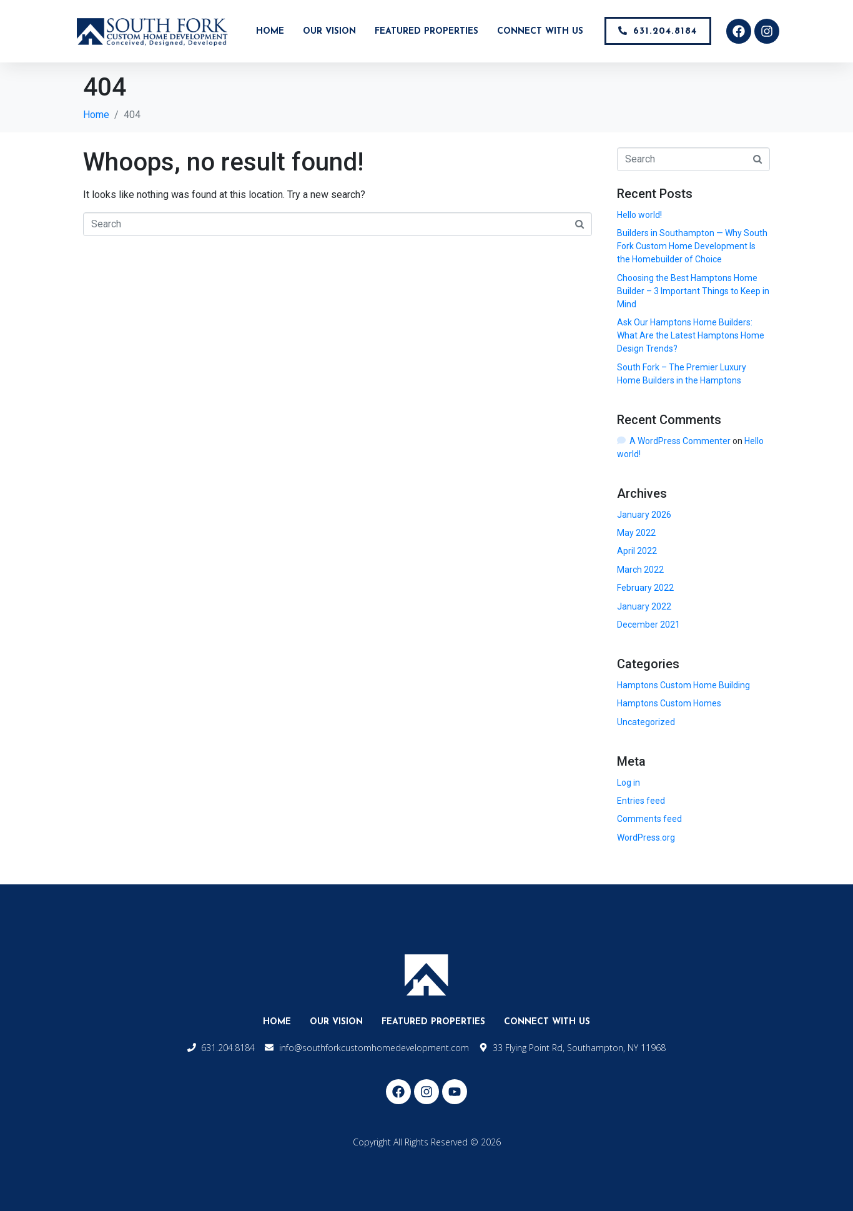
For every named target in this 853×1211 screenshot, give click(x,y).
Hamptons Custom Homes (669, 703)
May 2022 (636, 533)
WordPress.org (646, 838)
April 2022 (637, 551)
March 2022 (640, 570)
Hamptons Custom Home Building (683, 685)
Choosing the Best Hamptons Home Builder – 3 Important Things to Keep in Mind (693, 291)
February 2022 (645, 588)
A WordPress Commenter (680, 441)
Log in (628, 783)
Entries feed (641, 801)
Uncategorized (646, 722)
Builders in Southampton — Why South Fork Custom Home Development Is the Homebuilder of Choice (692, 246)
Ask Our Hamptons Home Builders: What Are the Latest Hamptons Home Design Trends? (690, 335)
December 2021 (648, 625)
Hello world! (639, 215)
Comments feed (649, 819)
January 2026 (644, 515)
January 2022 (644, 606)
